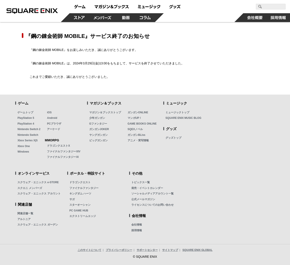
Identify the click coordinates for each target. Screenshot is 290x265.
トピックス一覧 (140, 182)
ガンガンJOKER (99, 129)
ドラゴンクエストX (58, 145)
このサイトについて (89, 250)
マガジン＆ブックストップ (105, 112)
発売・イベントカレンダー (147, 188)
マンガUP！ (135, 117)
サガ (72, 199)
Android (52, 117)
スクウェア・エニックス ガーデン (37, 224)
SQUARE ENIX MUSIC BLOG (183, 117)
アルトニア (24, 219)
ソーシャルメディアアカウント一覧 (152, 193)
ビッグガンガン (98, 140)
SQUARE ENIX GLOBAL (197, 250)
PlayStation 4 (25, 123)
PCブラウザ (54, 123)
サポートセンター (147, 250)
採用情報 (136, 230)
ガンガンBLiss (136, 134)
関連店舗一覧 (25, 213)
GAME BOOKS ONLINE (142, 123)
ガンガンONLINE (138, 112)
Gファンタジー (98, 123)
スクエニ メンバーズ (29, 188)
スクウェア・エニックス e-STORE (38, 182)
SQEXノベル (135, 129)
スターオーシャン (80, 204)
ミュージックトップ (177, 112)
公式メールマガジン (143, 199)
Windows (23, 151)
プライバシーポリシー (119, 250)
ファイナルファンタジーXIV (63, 151)
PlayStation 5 (25, 117)
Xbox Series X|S (27, 140)
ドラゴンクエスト (80, 182)
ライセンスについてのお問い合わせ (152, 204)
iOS (49, 112)
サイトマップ (170, 250)
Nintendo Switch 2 (28, 129)
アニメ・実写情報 (138, 140)
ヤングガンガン (98, 134)
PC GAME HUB (78, 210)
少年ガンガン (97, 117)
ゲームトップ (25, 112)
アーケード (53, 129)
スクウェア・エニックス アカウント (38, 193)
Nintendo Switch (27, 134)
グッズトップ (173, 137)
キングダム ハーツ (80, 193)
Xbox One (23, 146)
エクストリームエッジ (82, 216)
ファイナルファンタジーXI (62, 157)
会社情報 (136, 224)
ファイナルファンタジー (84, 188)
